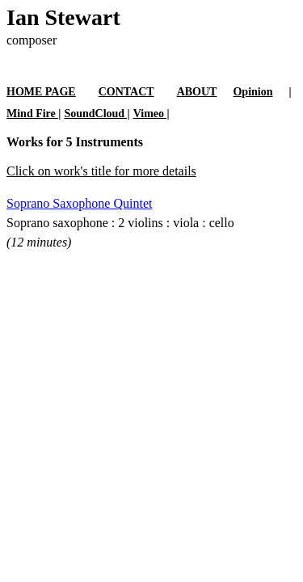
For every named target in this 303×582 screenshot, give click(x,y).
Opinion (252, 92)
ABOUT (197, 92)
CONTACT (126, 92)
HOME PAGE (41, 92)
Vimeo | (151, 114)
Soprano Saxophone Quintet (79, 203)
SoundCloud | (96, 114)
